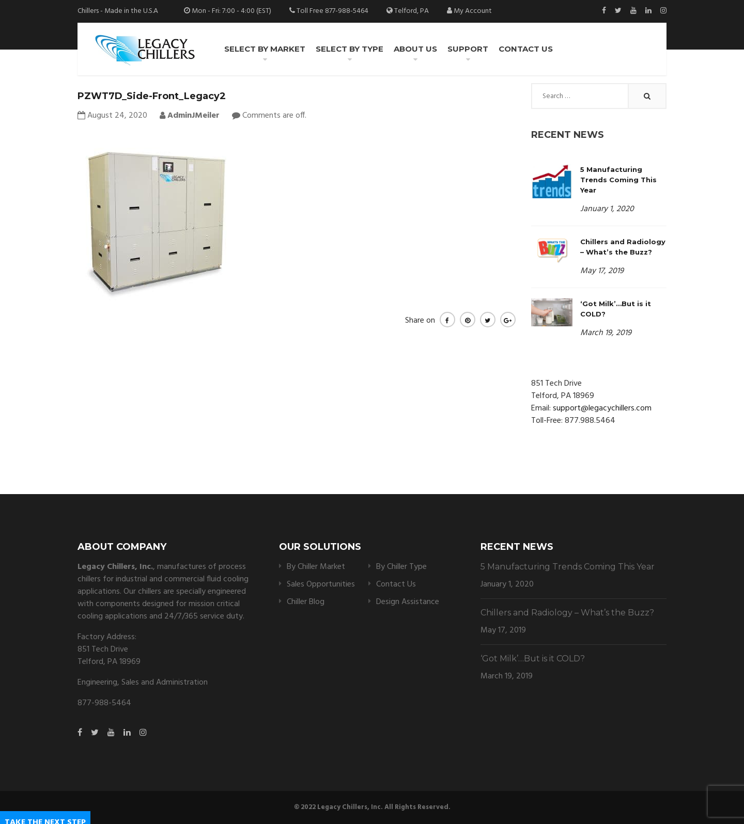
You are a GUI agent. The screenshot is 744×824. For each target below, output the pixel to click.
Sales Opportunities (321, 584)
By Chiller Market (316, 567)
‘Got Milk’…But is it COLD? (533, 658)
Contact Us (526, 49)
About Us (415, 49)
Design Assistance (407, 602)
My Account (473, 11)
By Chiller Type (401, 567)
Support (467, 49)
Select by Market (264, 49)
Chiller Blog (305, 602)
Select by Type (349, 49)
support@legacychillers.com (602, 408)
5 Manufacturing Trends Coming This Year (618, 179)
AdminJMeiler (190, 115)
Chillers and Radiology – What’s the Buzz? (567, 612)
